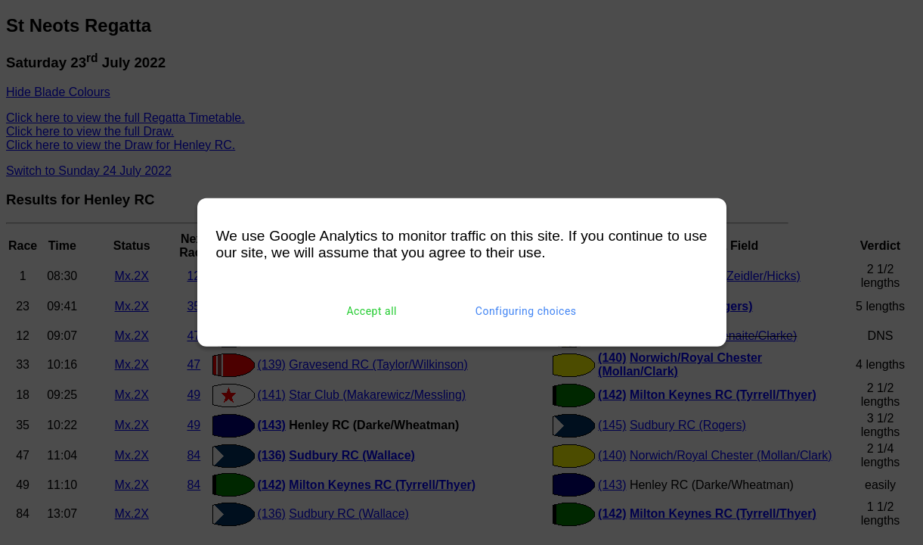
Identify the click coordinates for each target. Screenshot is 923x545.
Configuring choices (526, 311)
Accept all (371, 311)
